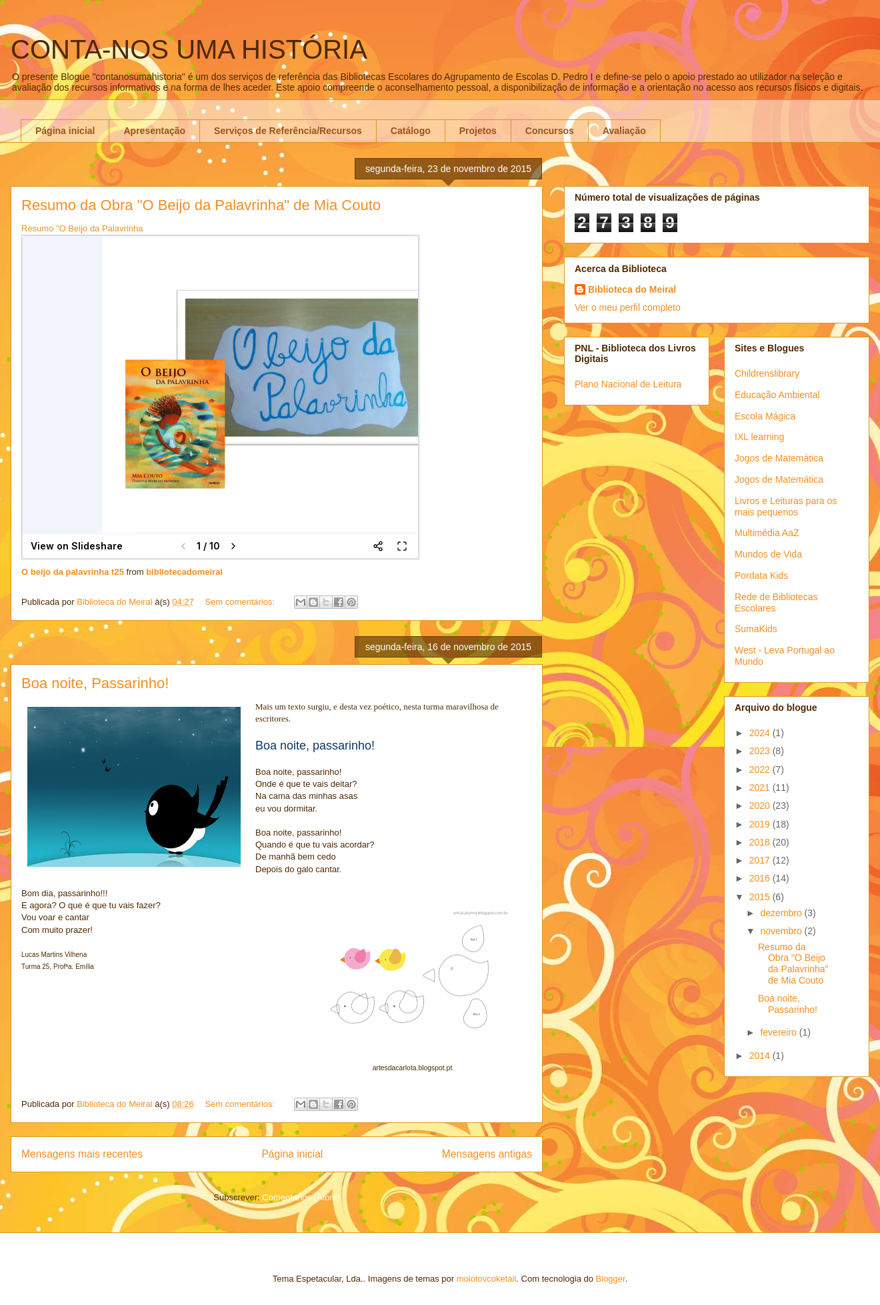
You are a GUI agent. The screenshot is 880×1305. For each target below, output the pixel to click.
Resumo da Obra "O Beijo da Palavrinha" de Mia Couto (201, 205)
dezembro (782, 913)
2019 (761, 824)
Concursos (549, 130)
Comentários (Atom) (300, 1197)
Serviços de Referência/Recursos (288, 130)
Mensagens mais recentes (82, 1154)
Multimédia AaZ (767, 532)
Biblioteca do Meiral (632, 289)
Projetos (478, 130)
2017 (761, 860)
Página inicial (65, 130)
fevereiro (779, 1032)
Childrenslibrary (767, 373)
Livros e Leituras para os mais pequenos (786, 506)
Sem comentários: (241, 602)
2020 (761, 805)
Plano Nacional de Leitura (628, 384)
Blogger (610, 1279)
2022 (761, 769)
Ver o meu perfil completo (628, 307)
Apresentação (154, 130)
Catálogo (411, 130)
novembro (782, 931)
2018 (761, 842)
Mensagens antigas (487, 1154)
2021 (761, 787)
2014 (761, 1055)
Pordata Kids (761, 575)
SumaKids (756, 628)
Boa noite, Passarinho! (95, 683)
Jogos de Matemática (779, 458)
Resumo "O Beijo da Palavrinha (82, 228)
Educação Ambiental (777, 394)
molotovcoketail (487, 1279)
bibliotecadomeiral (184, 572)
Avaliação (624, 130)
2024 (761, 733)
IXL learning (759, 436)
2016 (761, 878)
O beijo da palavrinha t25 (72, 572)
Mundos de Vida (768, 554)
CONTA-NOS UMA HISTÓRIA (189, 49)
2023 (761, 751)
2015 (761, 897)
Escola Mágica (765, 416)
